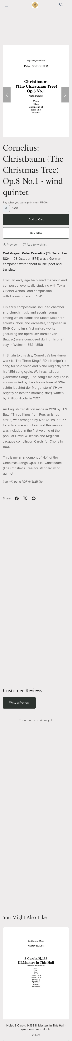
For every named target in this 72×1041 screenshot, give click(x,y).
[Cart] (68, 4)
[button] (7, 94)
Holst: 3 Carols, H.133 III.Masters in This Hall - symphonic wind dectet (36, 1027)
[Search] (61, 4)
